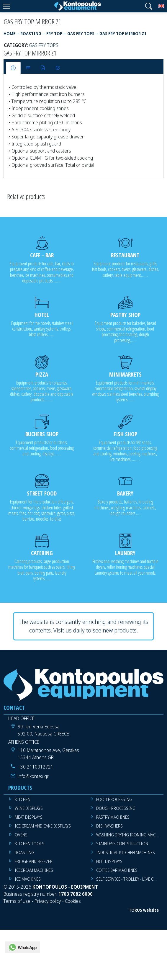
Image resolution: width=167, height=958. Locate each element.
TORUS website (144, 910)
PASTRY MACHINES (113, 817)
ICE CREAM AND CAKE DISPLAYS (43, 826)
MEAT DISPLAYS (28, 817)
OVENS (21, 835)
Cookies (73, 901)
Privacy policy (48, 901)
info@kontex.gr (33, 776)
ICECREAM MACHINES (34, 870)
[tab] (13, 68)
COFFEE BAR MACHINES (116, 870)
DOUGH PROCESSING (115, 808)
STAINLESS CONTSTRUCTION (122, 843)
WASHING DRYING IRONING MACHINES (129, 835)
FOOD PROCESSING (114, 799)
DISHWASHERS (109, 826)
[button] (149, 6)
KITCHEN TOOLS (29, 843)
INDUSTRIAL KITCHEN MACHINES (125, 852)
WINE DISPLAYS (29, 808)
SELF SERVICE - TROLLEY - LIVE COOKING (129, 879)
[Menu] (6, 6)
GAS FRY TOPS (43, 45)
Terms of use (17, 901)
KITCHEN (22, 799)
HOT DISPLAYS (109, 861)
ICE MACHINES (28, 879)
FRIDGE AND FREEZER (34, 861)
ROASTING (24, 852)
